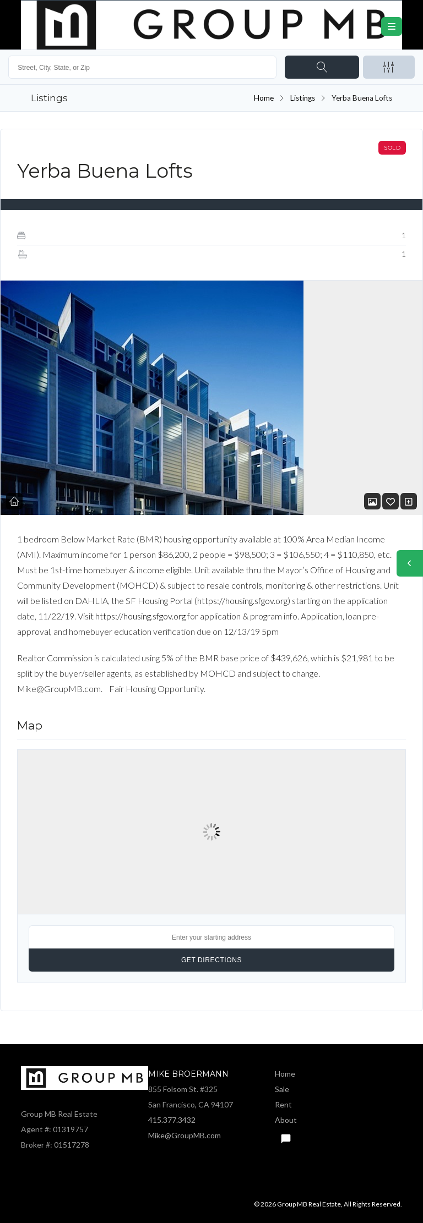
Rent (283, 1104)
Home (264, 98)
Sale (282, 1089)
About (286, 1120)
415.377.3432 (172, 1120)
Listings (302, 98)
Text (285, 1135)
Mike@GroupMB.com (184, 1135)
